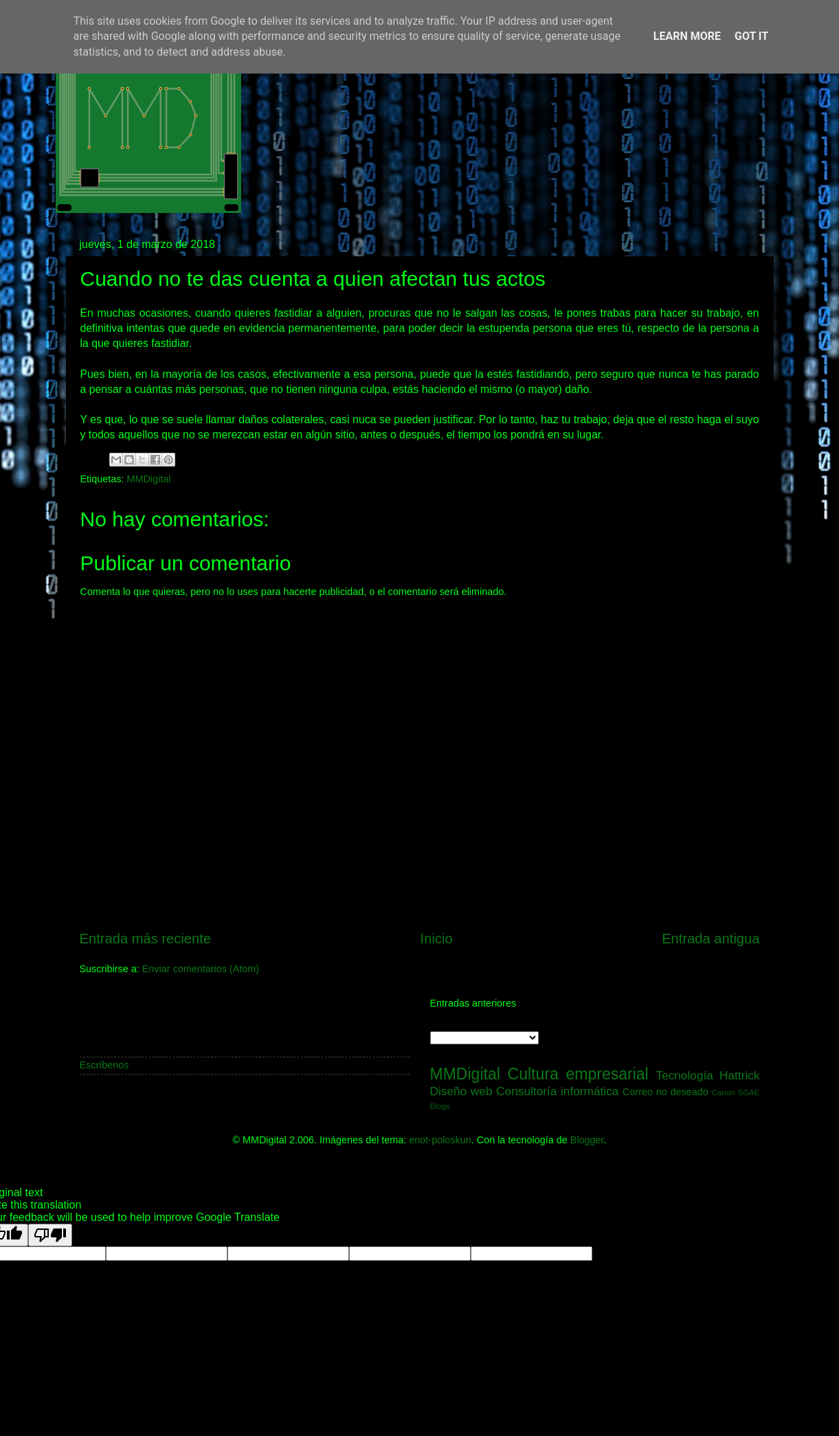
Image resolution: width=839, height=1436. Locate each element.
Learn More (687, 36)
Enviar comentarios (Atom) (200, 968)
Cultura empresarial (578, 1074)
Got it (751, 36)
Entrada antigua (710, 938)
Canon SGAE (736, 1092)
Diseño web (461, 1091)
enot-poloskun (440, 1139)
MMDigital (149, 478)
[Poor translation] (50, 1235)
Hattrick (739, 1075)
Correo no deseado (665, 1091)
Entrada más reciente (146, 938)
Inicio (437, 938)
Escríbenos (104, 1064)
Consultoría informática (557, 1091)
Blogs (440, 1106)
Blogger (587, 1139)
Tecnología (684, 1075)
